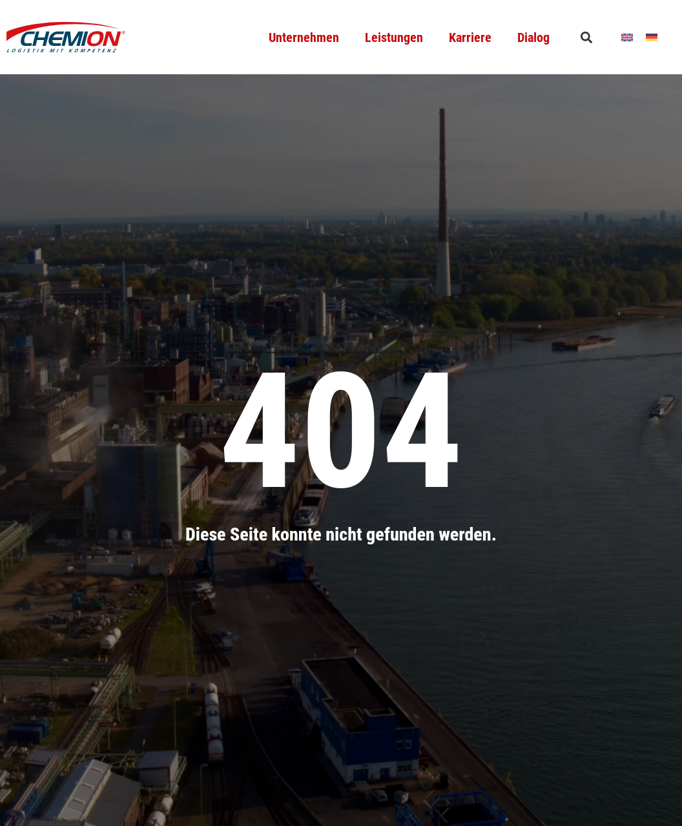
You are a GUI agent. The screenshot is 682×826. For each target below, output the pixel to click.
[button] (586, 37)
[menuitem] (627, 37)
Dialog (533, 37)
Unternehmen (304, 37)
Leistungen (394, 37)
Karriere (470, 37)
